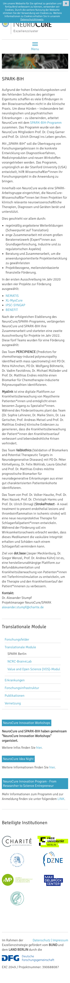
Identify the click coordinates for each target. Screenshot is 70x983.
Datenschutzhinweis (31, 19)
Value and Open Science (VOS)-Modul (33, 669)
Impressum (60, 940)
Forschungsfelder (17, 639)
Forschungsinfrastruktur (22, 688)
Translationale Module (20, 647)
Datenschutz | (43, 940)
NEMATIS (12, 296)
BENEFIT (12, 310)
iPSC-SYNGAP (15, 305)
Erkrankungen (15, 680)
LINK (60, 799)
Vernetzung (13, 703)
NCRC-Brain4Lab (19, 661)
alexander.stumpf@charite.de (23, 607)
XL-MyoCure (14, 300)
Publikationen (14, 696)
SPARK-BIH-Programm (46, 123)
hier (39, 748)
